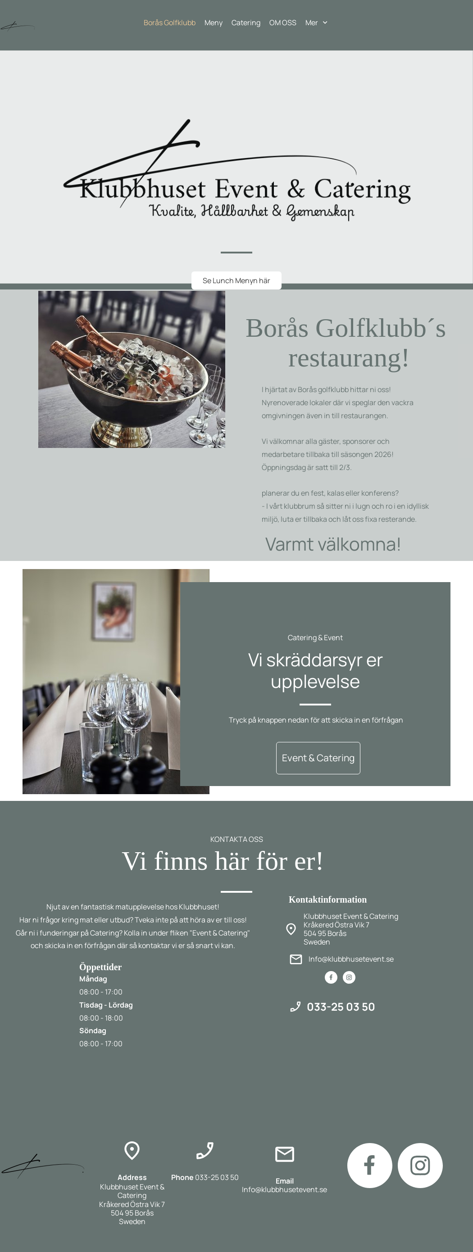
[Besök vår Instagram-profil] (349, 977)
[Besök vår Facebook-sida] (331, 977)
